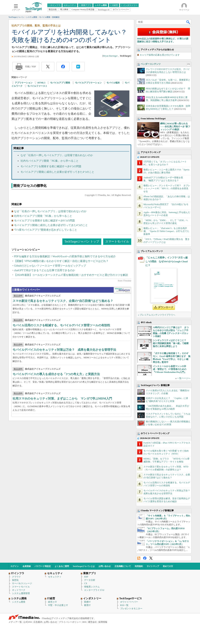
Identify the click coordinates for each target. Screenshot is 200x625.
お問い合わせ (105, 566)
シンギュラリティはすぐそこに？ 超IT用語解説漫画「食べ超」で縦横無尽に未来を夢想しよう (171, 343)
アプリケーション (24, 82)
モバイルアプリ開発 (60, 82)
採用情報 (102, 622)
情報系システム (92, 586)
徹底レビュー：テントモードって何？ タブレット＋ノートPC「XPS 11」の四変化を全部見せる (166, 188)
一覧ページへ (183, 378)
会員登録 (27, 566)
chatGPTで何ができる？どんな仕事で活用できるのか (44, 270)
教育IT (87, 605)
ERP (86, 576)
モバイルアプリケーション (88, 82)
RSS (138, 558)
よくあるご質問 (62, 566)
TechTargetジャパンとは (84, 566)
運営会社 (92, 622)
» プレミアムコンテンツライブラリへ (156, 315)
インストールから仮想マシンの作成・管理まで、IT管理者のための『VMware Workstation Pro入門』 (169, 369)
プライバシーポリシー (70, 622)
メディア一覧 (15, 622)
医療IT (87, 602)
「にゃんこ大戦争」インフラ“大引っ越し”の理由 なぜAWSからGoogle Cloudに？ (166, 261)
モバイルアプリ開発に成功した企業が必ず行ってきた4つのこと (57, 172)
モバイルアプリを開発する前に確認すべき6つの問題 (51, 166)
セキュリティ (54, 576)
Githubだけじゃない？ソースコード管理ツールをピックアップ (50, 265)
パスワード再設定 (43, 566)
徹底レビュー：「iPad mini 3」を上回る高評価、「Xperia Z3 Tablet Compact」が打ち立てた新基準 (166, 231)
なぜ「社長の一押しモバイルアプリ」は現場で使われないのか (57, 155)
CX (85, 583)
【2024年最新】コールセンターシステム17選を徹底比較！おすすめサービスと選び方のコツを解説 (71, 275)
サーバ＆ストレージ (22, 583)
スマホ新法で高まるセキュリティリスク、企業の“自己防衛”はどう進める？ (63, 300)
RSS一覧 (124, 605)
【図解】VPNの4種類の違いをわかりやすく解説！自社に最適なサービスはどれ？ (61, 261)
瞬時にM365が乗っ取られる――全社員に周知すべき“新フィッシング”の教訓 (175, 126)
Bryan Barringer (110, 56)
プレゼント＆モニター (131, 608)
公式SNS (27, 622)
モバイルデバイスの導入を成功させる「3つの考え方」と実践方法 (56, 374)
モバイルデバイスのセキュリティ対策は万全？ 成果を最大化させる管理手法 (64, 349)
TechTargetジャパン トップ (82, 241)
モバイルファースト (37, 86)
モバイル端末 (113, 82)
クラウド (16, 576)
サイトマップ (153, 566)
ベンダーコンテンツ (151, 64)
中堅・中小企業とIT (58, 605)
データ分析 (89, 580)
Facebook (144, 558)
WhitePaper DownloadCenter (122, 290)
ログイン (15, 566)
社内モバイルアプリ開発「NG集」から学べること (50, 160)
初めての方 (168, 566)
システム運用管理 (21, 593)
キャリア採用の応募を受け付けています (160, 55)
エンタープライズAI (94, 590)
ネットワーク (18, 590)
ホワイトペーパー (129, 602)
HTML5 (41, 82)
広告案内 (37, 622)
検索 (188, 22)
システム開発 (18, 602)
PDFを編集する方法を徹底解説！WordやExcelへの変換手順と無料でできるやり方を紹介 (65, 256)
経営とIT (52, 602)
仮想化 (15, 580)
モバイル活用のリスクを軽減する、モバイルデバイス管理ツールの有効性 (61, 325)
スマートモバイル (117, 241)
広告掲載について (123, 566)
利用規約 (139, 566)
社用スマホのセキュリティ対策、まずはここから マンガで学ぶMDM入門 (62, 398)
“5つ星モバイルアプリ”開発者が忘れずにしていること (45, 229)
